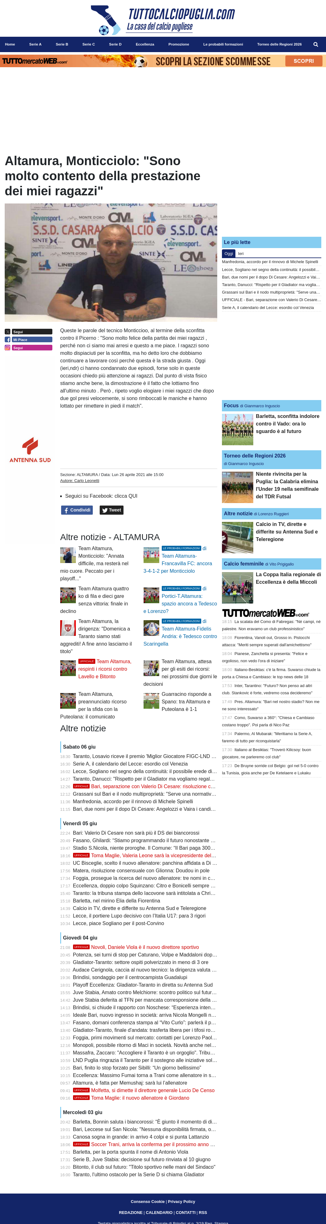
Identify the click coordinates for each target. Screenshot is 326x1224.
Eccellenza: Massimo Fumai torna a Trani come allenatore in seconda (150, 1075)
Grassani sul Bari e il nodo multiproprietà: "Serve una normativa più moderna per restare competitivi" (184, 794)
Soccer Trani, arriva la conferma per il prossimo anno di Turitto (151, 1144)
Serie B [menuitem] (62, 44)
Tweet (111, 510)
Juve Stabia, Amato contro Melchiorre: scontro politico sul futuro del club (153, 992)
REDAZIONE (130, 1212)
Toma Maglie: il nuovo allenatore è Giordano (131, 1098)
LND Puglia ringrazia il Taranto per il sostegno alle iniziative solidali (147, 1060)
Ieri (241, 253)
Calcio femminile (244, 563)
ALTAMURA (87, 474)
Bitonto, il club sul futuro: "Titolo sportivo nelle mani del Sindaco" (144, 1167)
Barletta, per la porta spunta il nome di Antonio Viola (130, 1152)
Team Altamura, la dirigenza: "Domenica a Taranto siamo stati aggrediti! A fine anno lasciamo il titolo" (96, 636)
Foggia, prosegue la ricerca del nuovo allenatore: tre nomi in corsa (146, 878)
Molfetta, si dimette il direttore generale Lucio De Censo (144, 1090)
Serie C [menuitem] (88, 44)
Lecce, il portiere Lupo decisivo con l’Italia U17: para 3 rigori (139, 915)
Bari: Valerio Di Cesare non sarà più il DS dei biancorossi (136, 833)
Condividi (77, 510)
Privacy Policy (181, 1201)
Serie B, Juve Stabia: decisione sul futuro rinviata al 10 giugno (142, 1159)
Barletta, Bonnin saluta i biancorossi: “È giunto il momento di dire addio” (152, 1121)
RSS (203, 1212)
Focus (231, 405)
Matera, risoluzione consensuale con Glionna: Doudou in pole (141, 870)
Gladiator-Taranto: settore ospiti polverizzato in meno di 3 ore (140, 962)
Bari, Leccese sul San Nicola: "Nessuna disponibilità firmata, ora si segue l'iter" (160, 1129)
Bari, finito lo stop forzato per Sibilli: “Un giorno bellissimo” (137, 1067)
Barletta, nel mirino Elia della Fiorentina (116, 900)
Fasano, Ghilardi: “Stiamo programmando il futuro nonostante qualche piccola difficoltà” (170, 840)
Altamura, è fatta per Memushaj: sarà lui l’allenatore (130, 1083)
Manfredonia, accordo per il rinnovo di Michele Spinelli (133, 801)
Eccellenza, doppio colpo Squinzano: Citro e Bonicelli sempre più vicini (151, 885)
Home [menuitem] (10, 44)
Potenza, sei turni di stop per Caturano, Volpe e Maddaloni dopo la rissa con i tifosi (164, 954)
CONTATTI (186, 1212)
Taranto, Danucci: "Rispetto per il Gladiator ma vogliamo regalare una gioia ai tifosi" (165, 779)
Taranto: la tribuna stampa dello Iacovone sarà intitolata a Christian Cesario (156, 893)
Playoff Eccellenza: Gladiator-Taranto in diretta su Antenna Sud (143, 985)
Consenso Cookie (148, 1201)
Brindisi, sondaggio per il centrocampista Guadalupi (130, 977)
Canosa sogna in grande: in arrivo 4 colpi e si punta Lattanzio (141, 1137)
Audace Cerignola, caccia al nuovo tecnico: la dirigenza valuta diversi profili (156, 969)
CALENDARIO (159, 1212)
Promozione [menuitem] (178, 44)
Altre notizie (238, 513)
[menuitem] (316, 44)
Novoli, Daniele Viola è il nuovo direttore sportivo (136, 947)
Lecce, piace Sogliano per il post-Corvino (118, 923)
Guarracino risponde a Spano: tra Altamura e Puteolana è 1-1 (186, 701)
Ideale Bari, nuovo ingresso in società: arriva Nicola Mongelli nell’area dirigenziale (163, 1015)
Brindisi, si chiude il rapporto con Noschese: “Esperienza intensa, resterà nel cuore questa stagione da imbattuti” (197, 1007)
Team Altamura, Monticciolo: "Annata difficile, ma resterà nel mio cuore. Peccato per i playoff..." (94, 563)
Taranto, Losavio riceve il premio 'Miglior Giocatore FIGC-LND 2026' (148, 756)
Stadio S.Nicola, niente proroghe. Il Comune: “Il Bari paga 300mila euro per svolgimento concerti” (180, 848)
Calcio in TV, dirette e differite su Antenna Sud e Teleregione (139, 908)
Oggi (228, 253)
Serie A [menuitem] (35, 44)
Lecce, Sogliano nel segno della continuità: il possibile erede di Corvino (152, 771)
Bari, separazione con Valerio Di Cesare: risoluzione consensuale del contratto (169, 786)
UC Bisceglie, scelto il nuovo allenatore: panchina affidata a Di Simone (151, 863)
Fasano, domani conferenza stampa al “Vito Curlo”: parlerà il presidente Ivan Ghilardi (167, 1022)
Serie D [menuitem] (115, 44)
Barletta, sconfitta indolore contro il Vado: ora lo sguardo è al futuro (287, 424)
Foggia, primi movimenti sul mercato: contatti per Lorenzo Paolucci (147, 1037)
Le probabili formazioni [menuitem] (223, 44)
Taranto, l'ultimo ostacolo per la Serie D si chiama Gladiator (138, 1174)
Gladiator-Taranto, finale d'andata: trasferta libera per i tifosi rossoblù (149, 1030)
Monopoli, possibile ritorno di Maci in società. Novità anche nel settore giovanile (161, 1045)
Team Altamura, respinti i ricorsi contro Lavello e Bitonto (104, 669)
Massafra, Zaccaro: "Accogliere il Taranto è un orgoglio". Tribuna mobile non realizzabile (170, 1052)
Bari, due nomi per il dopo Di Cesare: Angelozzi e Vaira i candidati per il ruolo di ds (164, 809)
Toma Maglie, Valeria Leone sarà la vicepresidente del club (147, 855)
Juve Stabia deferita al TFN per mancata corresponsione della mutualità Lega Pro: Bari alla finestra (183, 1000)
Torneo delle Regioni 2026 (255, 455)
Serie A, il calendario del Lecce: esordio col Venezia (130, 763)
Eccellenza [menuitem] (145, 44)
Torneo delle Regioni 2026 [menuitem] (279, 44)
